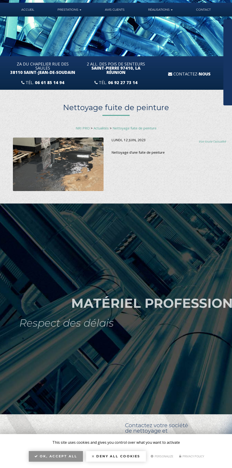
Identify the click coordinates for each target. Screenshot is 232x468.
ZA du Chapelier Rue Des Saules (42, 68)
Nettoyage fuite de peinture (135, 128)
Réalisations (160, 9)
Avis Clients (115, 9)
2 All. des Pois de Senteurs (116, 68)
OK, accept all (55, 458)
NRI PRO (83, 128)
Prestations (69, 9)
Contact (203, 9)
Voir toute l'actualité (212, 141)
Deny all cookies (116, 458)
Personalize (162, 458)
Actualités (101, 128)
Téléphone (209, 39)
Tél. (42, 82)
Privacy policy (191, 458)
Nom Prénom (211, 24)
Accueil (27, 9)
